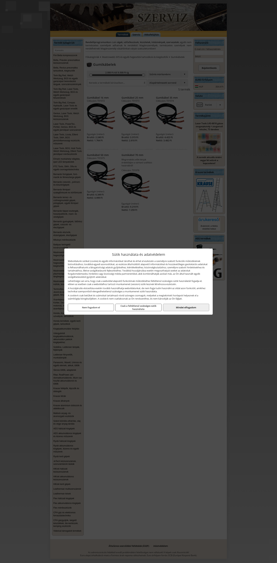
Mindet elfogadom (186, 307)
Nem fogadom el (91, 307)
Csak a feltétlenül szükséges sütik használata (138, 307)
